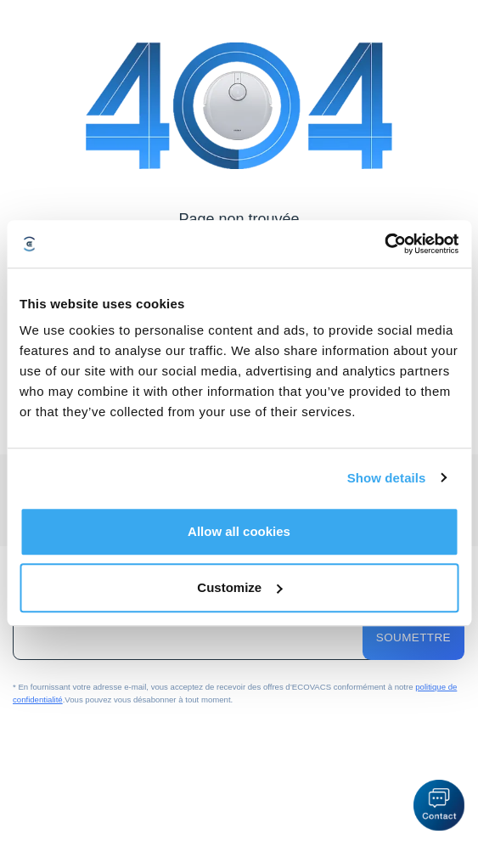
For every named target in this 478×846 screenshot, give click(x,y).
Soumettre (413, 637)
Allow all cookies (239, 531)
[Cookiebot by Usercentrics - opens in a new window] (384, 244)
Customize (239, 587)
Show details (386, 478)
